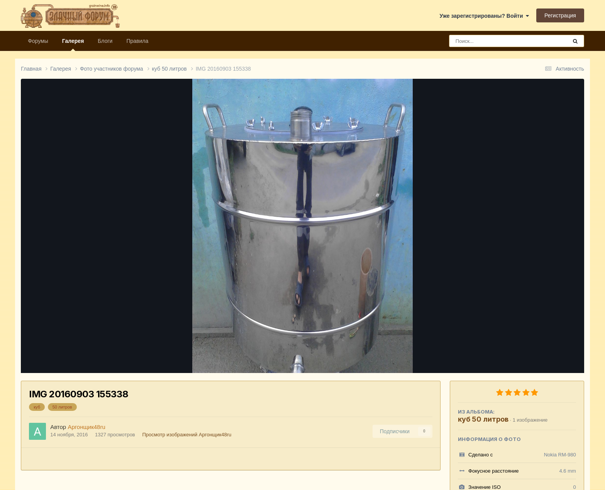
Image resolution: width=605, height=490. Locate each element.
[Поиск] (494, 41)
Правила (137, 41)
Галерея (73, 44)
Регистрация (560, 15)
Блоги (105, 41)
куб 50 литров (483, 419)
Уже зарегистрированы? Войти (484, 16)
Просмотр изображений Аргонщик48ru (186, 434)
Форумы (38, 41)
